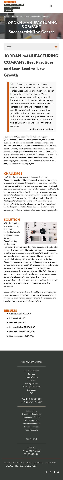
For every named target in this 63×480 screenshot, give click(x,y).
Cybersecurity (31, 411)
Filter (8, 46)
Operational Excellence (31, 414)
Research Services (31, 427)
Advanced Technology (31, 423)
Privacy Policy (50, 463)
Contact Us (31, 390)
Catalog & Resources (31, 387)
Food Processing (31, 430)
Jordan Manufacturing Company (36, 16)
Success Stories (31, 377)
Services (31, 374)
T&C (31, 393)
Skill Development (31, 420)
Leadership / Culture (31, 417)
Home (6, 16)
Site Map (9, 466)
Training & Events (31, 383)
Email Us (31, 447)
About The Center (31, 371)
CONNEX (31, 380)
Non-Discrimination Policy (26, 466)
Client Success (16, 16)
